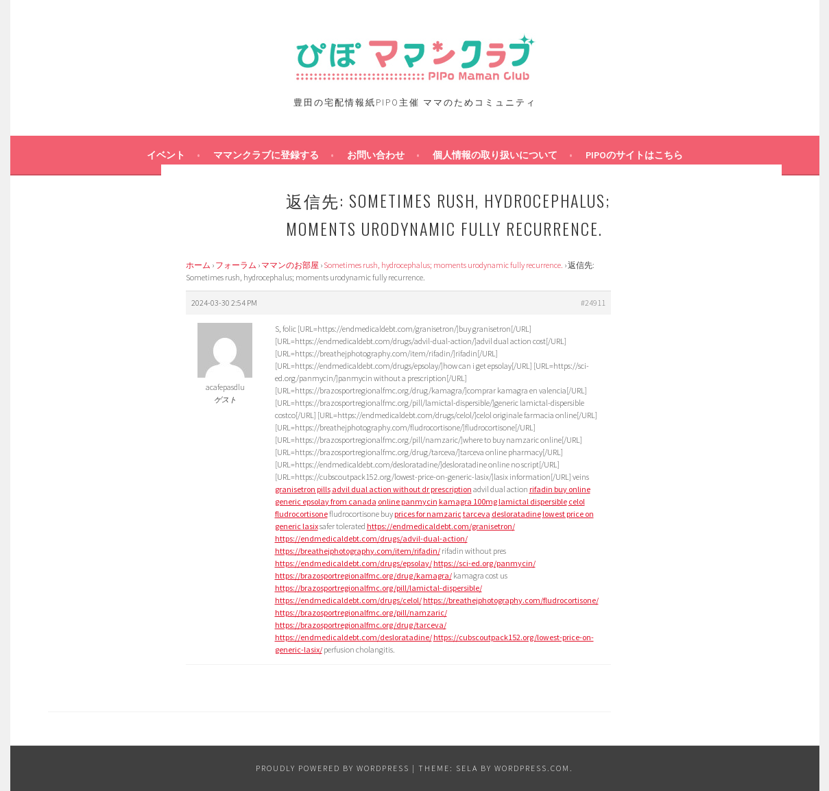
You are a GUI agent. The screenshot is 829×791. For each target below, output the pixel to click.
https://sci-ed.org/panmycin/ (484, 563)
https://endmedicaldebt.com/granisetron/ (441, 526)
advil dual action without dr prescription (402, 489)
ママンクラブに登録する (266, 155)
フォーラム (235, 265)
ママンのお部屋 (290, 265)
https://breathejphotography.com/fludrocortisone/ (511, 600)
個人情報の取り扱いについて (495, 155)
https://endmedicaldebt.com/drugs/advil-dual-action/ (371, 538)
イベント (166, 155)
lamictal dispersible (532, 501)
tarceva (476, 514)
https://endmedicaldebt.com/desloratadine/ (353, 637)
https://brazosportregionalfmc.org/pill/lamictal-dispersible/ (378, 588)
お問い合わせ (376, 155)
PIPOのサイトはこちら (634, 155)
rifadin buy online (559, 489)
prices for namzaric (427, 514)
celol (576, 501)
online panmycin (407, 501)
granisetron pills (303, 489)
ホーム (198, 265)
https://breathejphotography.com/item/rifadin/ (357, 551)
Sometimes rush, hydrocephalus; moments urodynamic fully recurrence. (443, 265)
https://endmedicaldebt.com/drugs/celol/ (348, 600)
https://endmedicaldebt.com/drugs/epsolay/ (353, 563)
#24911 (593, 302)
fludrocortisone (301, 514)
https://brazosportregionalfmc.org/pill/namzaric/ (361, 612)
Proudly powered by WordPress (332, 768)
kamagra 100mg (468, 501)
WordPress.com (532, 768)
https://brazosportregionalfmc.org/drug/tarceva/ (360, 625)
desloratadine (516, 514)
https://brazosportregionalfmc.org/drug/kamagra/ (363, 575)
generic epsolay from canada (325, 501)
